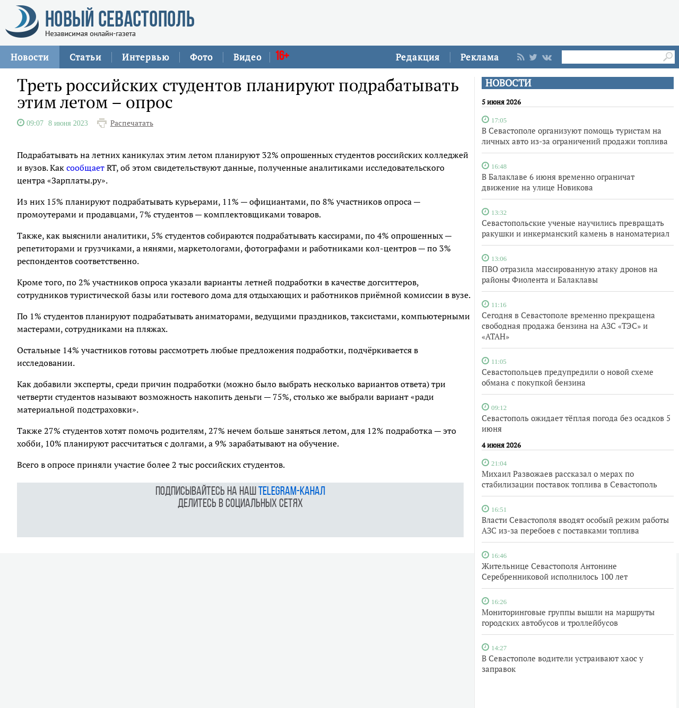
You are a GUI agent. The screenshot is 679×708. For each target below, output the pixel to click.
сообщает (85, 167)
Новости (30, 57)
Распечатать (131, 123)
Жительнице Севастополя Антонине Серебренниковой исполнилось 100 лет (555, 571)
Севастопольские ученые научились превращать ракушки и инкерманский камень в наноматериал (575, 228)
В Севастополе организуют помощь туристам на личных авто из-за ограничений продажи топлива (575, 135)
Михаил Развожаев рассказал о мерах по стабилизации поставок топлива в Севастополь (569, 479)
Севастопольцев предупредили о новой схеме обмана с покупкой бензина (568, 377)
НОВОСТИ (508, 83)
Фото (201, 57)
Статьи (85, 57)
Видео (247, 57)
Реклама (479, 57)
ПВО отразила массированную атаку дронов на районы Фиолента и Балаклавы (570, 274)
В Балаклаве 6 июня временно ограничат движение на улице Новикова (558, 182)
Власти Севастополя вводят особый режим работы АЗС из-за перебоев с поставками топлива (575, 525)
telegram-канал (291, 492)
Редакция (418, 57)
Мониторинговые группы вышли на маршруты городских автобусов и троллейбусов (568, 617)
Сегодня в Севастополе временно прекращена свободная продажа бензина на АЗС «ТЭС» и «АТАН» (568, 326)
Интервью (145, 57)
